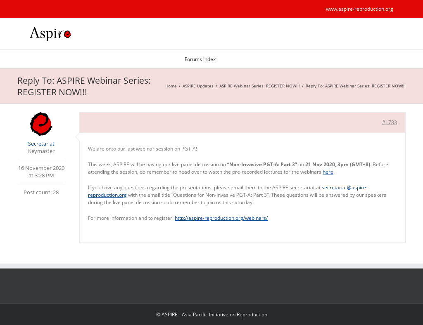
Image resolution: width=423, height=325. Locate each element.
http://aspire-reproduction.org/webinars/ (221, 217)
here (328, 171)
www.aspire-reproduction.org (359, 8)
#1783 (389, 122)
